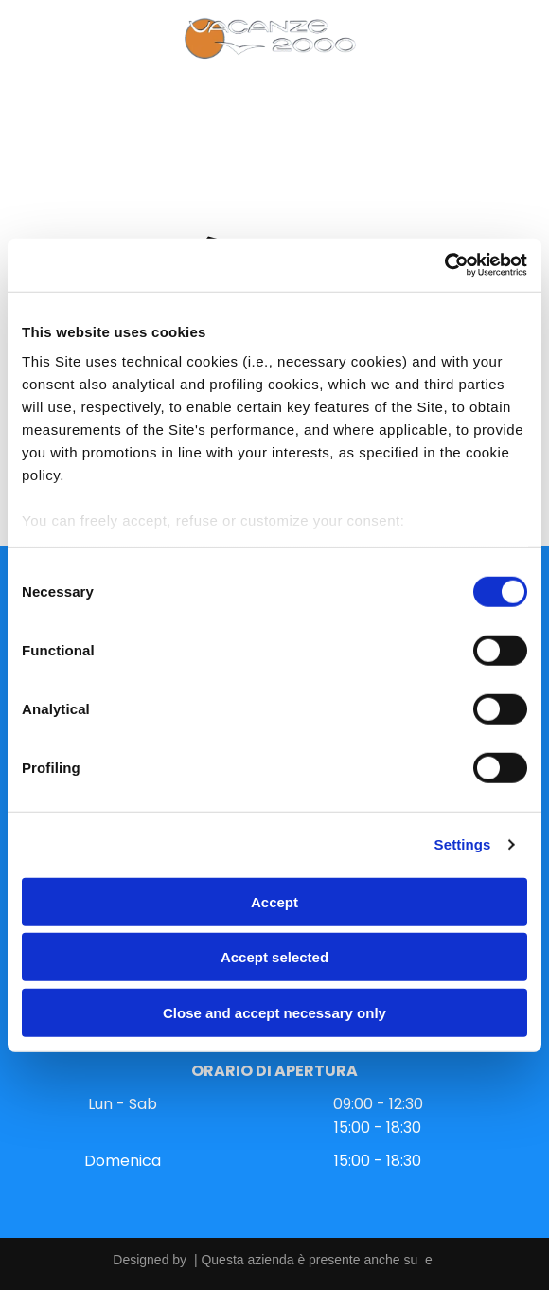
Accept (274, 901)
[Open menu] (41, 39)
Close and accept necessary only (274, 1012)
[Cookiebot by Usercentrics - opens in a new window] (444, 265)
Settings (462, 844)
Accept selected (274, 957)
